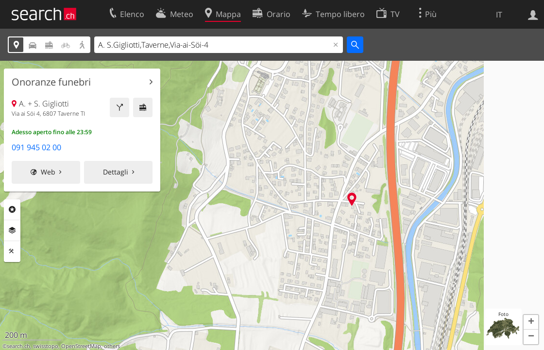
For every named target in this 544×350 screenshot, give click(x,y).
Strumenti (12, 251)
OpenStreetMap (81, 346)
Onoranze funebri (51, 82)
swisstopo (45, 346)
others (112, 346)
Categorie (12, 209)
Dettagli (115, 171)
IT (499, 14)
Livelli (12, 230)
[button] (531, 322)
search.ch (18, 346)
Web (48, 171)
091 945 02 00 (36, 147)
